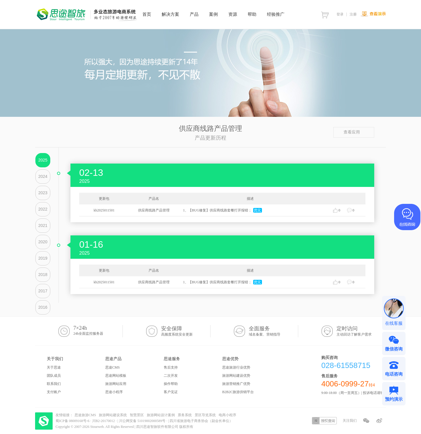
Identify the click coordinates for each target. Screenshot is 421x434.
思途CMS (112, 367)
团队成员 (54, 376)
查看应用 (354, 132)
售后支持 (171, 367)
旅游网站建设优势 (236, 376)
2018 (42, 274)
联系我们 (54, 384)
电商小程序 (227, 415)
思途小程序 (114, 392)
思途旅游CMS (85, 415)
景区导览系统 (205, 415)
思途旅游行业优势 (236, 367)
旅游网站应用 (115, 384)
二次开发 (171, 376)
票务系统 (185, 415)
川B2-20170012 (104, 421)
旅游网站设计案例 (161, 415)
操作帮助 (171, 384)
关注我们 (350, 421)
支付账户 (54, 392)
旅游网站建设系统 (113, 415)
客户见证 (171, 392)
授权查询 (324, 420)
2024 (42, 176)
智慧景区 (137, 415)
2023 (42, 192)
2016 (42, 307)
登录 (340, 14)
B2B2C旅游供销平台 (238, 392)
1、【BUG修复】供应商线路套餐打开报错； (217, 210)
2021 (42, 225)
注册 (353, 14)
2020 (42, 241)
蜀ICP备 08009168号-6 (73, 421)
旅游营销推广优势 (236, 384)
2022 (42, 209)
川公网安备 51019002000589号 (142, 421)
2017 (42, 291)
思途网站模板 (115, 376)
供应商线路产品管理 (154, 210)
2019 (42, 258)
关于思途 (54, 367)
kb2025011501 (104, 210)
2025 (42, 160)
